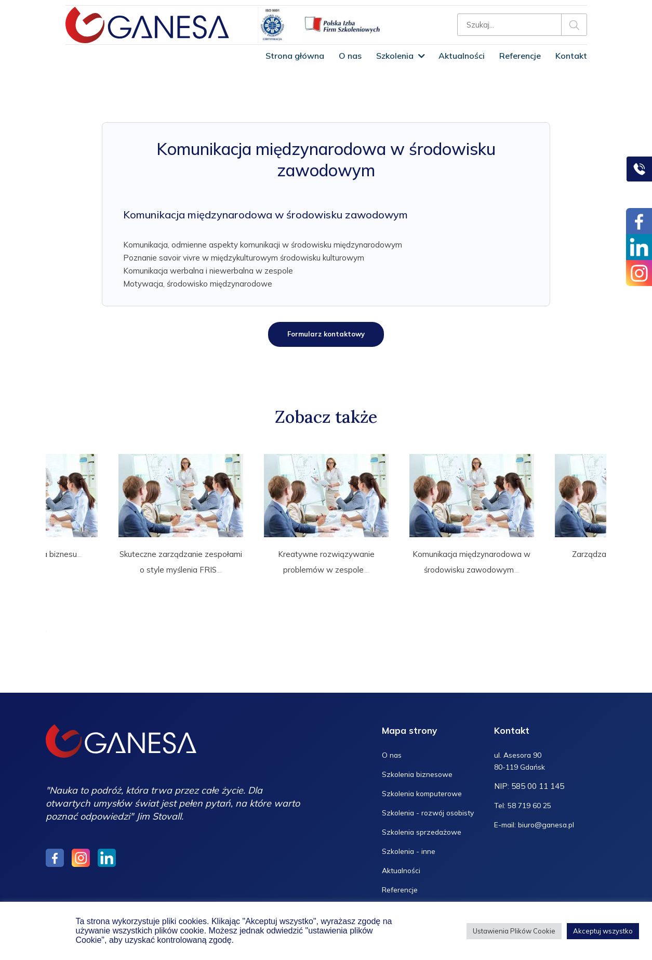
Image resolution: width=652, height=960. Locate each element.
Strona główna (294, 55)
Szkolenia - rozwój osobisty (431, 807)
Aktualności (461, 55)
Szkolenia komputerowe (425, 788)
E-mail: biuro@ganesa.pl (537, 820)
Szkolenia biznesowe (419, 768)
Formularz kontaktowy (326, 335)
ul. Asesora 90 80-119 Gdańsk (522, 755)
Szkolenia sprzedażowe (425, 826)
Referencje (520, 55)
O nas (350, 55)
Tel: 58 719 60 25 (525, 801)
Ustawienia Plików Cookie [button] (514, 931)
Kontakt (571, 55)
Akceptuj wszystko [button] (603, 931)
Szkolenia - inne (409, 845)
